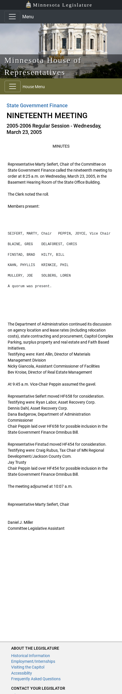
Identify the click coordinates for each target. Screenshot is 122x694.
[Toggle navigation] (12, 16)
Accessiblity (21, 673)
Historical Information (30, 655)
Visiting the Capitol (27, 667)
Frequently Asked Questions (36, 679)
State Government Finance (37, 105)
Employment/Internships (33, 661)
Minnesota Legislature (59, 4)
